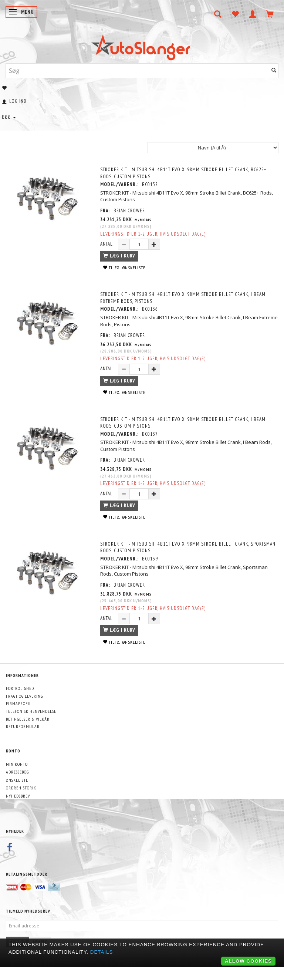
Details (101, 952)
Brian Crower (129, 211)
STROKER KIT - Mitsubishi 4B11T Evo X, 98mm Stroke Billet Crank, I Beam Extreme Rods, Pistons (183, 297)
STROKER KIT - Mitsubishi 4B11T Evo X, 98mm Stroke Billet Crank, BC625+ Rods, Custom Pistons (183, 173)
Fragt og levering (24, 696)
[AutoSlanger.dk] (142, 45)
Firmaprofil (18, 703)
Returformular (23, 726)
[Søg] (274, 70)
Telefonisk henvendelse (31, 711)
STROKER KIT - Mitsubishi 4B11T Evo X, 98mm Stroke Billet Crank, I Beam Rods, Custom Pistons (183, 422)
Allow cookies (248, 961)
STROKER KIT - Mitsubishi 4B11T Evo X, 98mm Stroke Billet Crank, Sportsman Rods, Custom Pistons (187, 547)
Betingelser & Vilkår (28, 719)
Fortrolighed (20, 688)
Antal (107, 244)
